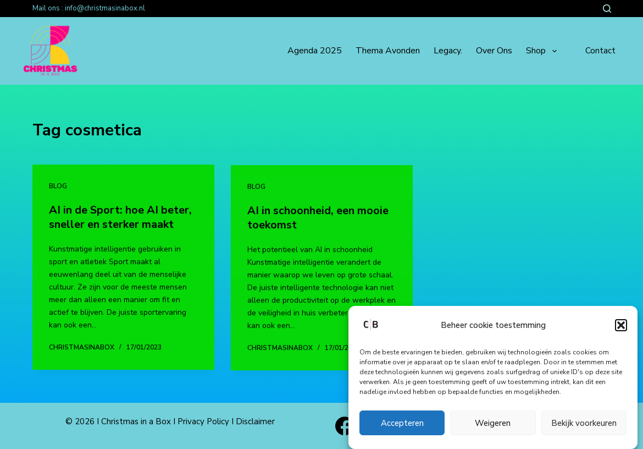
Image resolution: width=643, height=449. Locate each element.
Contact (600, 50)
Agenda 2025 (314, 51)
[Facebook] (344, 426)
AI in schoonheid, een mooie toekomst (318, 218)
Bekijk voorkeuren (584, 423)
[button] (621, 325)
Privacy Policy (203, 421)
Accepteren (402, 423)
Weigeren (493, 423)
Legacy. (448, 51)
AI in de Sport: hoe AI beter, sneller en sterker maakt (120, 217)
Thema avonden (388, 51)
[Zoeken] (607, 8)
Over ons (494, 51)
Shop (543, 51)
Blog (58, 186)
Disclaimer (255, 421)
